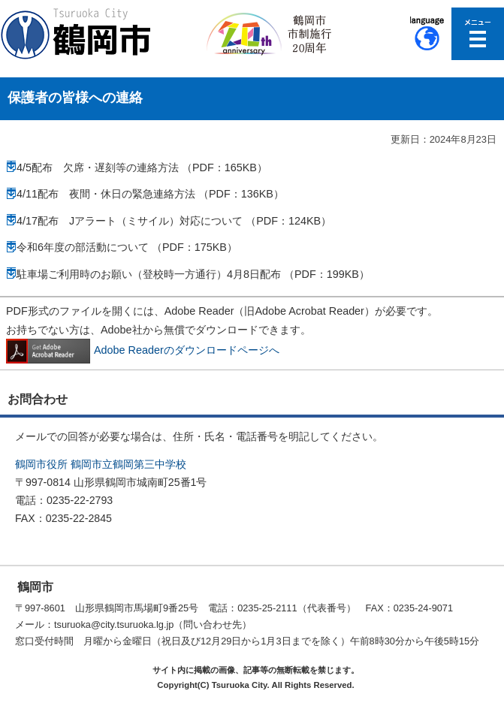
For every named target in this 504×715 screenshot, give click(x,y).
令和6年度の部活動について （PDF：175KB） (127, 247)
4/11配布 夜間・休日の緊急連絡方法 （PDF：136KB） (150, 194)
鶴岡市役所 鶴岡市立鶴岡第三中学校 (100, 464)
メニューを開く (477, 34)
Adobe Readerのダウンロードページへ (142, 350)
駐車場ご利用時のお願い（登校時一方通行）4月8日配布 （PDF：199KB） (193, 274)
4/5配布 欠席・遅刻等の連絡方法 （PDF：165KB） (142, 167)
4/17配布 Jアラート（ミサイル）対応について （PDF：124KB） (174, 221)
